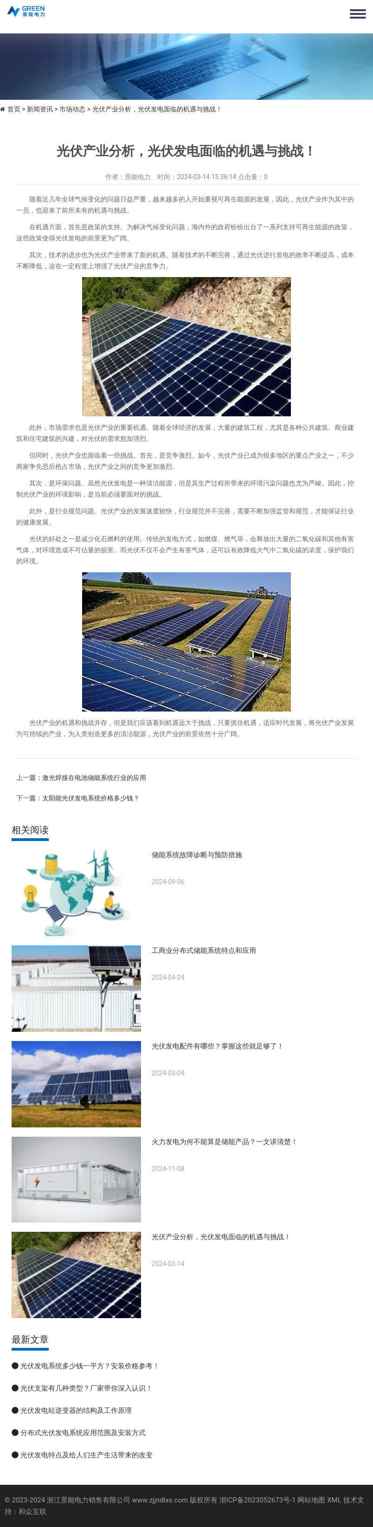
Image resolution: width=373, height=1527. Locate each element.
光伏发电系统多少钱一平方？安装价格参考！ (90, 1366)
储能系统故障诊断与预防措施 (197, 855)
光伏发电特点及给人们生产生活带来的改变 (86, 1455)
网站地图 (311, 1500)
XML (334, 1500)
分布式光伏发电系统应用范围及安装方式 (83, 1433)
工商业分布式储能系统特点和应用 (204, 950)
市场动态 (72, 109)
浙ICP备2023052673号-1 (257, 1500)
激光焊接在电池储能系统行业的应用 (94, 815)
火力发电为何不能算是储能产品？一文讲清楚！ (225, 1142)
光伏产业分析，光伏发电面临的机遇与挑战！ (221, 1237)
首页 (13, 109)
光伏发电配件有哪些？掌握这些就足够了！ (218, 1046)
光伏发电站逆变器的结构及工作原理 (76, 1410)
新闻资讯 (40, 109)
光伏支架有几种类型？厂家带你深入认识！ (86, 1388)
